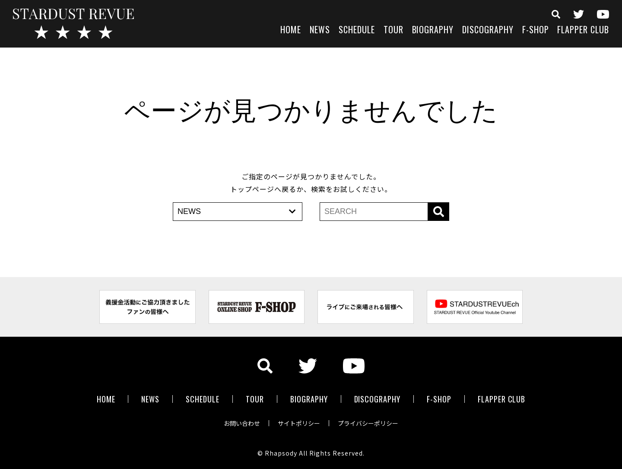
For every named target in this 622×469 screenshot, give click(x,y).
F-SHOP (535, 30)
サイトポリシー (299, 423)
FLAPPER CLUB (583, 30)
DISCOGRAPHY (488, 30)
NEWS (320, 30)
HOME (290, 30)
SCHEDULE (357, 30)
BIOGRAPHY (433, 30)
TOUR (393, 30)
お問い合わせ (242, 423)
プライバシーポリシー (368, 423)
